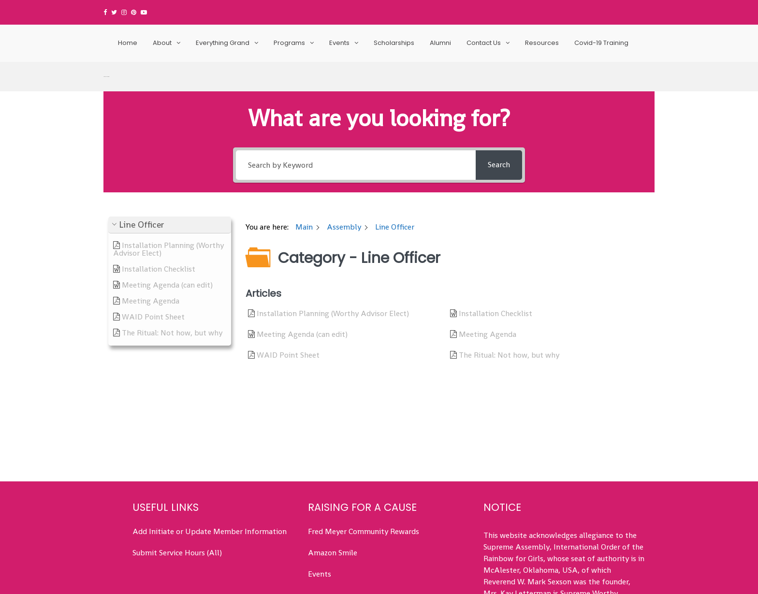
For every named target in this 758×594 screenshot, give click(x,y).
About (162, 42)
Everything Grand (222, 42)
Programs (289, 42)
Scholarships (394, 42)
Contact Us (483, 42)
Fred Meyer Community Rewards (363, 470)
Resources (542, 42)
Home (127, 42)
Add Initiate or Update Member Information (209, 470)
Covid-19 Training (601, 42)
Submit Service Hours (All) (177, 491)
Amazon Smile (332, 491)
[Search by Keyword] (356, 103)
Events (339, 42)
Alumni (440, 42)
